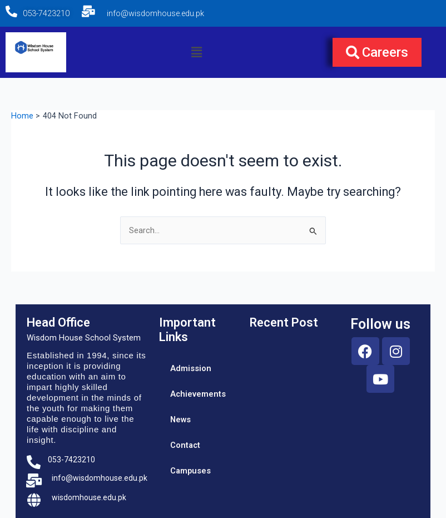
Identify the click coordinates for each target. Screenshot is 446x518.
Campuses (190, 471)
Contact (185, 445)
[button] (196, 52)
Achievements (198, 394)
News (180, 420)
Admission (190, 368)
